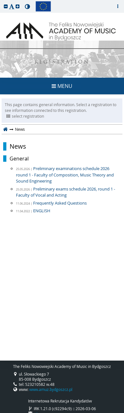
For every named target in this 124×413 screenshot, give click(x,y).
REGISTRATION (62, 62)
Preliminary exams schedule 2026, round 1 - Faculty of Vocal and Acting (65, 192)
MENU (62, 86)
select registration (25, 116)
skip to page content (1, 1)
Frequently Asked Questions (60, 203)
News (18, 146)
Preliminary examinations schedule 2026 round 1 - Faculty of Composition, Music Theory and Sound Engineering (65, 175)
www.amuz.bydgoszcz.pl (50, 389)
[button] (6, 6)
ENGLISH (41, 211)
